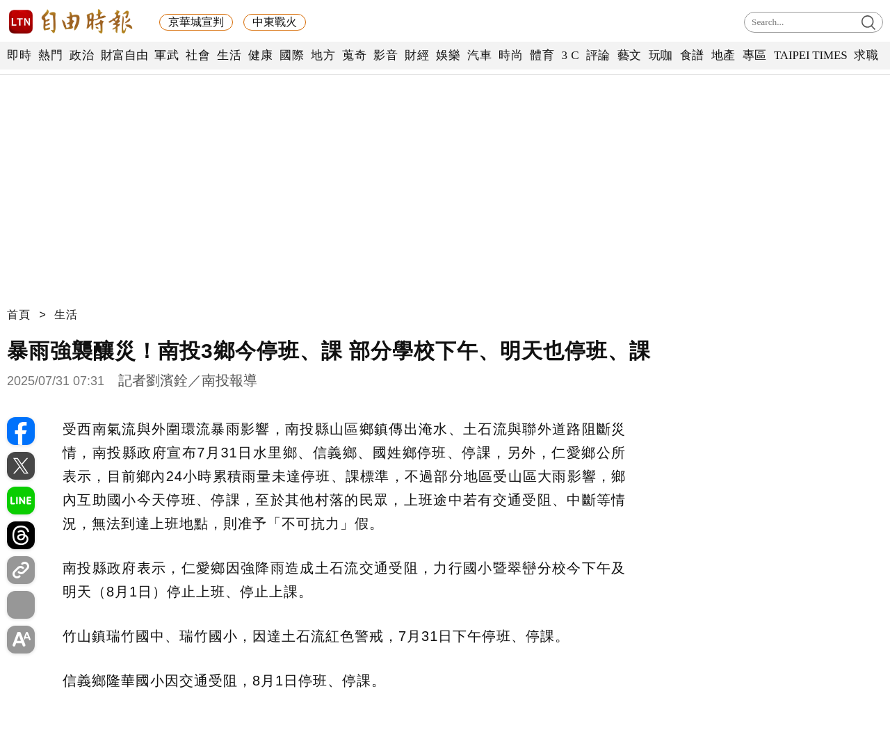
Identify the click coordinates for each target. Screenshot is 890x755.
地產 (723, 55)
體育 (542, 55)
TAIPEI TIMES (810, 55)
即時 (19, 55)
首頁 (19, 314)
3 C (570, 55)
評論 (598, 55)
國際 (292, 55)
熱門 (50, 55)
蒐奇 (354, 55)
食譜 (692, 55)
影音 (385, 55)
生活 (229, 55)
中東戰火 (274, 22)
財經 (417, 55)
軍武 (166, 55)
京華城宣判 (196, 22)
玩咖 (661, 55)
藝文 (629, 55)
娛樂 (448, 55)
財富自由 (124, 55)
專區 (755, 55)
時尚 (511, 55)
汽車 (479, 55)
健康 (260, 55)
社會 (198, 55)
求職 (866, 55)
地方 (323, 55)
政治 (82, 55)
